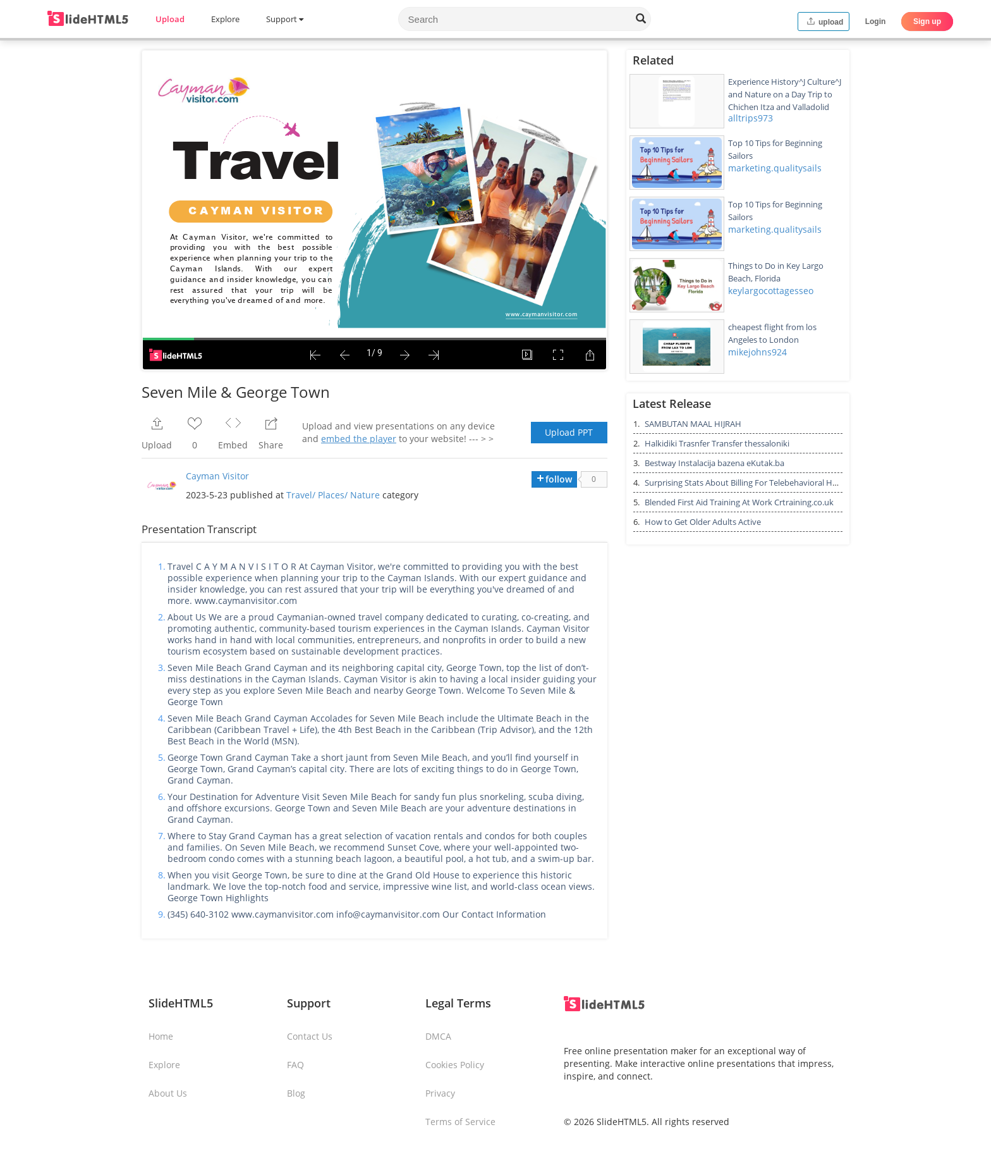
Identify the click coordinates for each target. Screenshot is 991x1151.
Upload (170, 19)
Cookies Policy (454, 1065)
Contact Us (309, 1036)
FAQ (295, 1065)
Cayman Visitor (217, 476)
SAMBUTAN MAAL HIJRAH (693, 423)
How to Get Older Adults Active (703, 521)
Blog (296, 1093)
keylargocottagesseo (770, 291)
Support (284, 19)
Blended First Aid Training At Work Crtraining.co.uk (739, 502)
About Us (168, 1093)
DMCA (438, 1036)
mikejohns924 (757, 352)
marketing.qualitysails (775, 168)
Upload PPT (569, 432)
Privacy (440, 1093)
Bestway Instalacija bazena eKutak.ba (714, 463)
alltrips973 (750, 118)
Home (161, 1036)
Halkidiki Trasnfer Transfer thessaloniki (717, 443)
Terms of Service (460, 1122)
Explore (225, 19)
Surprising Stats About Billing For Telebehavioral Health (748, 482)
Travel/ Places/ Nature (333, 495)
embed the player (358, 439)
